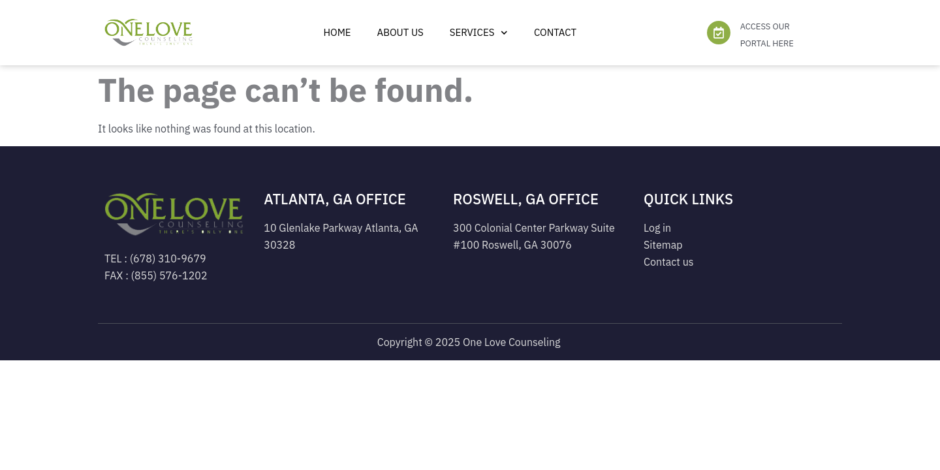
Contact (555, 32)
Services (479, 33)
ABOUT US (400, 32)
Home (337, 32)
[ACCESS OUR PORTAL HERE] (718, 32)
